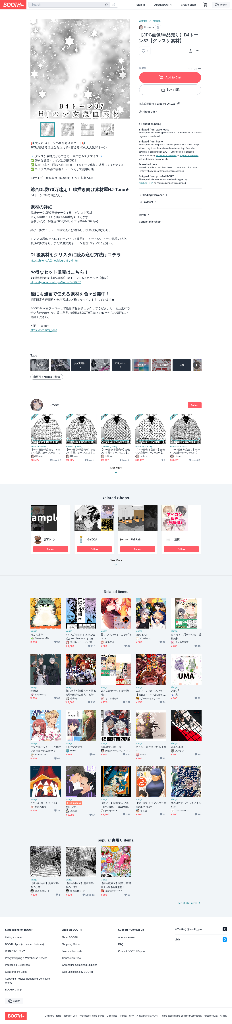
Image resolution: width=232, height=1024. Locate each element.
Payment (147, 201)
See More (116, 563)
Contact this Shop (150, 221)
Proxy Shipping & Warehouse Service (26, 958)
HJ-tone (52, 405)
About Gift (148, 111)
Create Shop (188, 4)
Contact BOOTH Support (132, 951)
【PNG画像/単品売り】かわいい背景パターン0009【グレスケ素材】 (185, 451)
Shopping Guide (71, 944)
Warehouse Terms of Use (92, 1016)
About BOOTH (162, 4)
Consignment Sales (16, 971)
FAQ (120, 944)
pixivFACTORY (146, 183)
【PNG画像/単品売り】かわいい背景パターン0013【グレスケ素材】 (46, 451)
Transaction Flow (71, 958)
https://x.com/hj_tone (43, 330)
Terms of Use (70, 1016)
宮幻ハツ (49, 539)
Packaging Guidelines (17, 964)
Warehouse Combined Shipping (79, 964)
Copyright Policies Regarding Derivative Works (27, 980)
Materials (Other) (39, 446)
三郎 (177, 539)
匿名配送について (15, 951)
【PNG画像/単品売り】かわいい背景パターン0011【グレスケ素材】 (115, 451)
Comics (143, 20)
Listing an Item (13, 937)
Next (127, 69)
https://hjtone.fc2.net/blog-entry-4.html (54, 260)
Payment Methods (72, 951)
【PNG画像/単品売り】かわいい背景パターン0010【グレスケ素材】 (150, 451)
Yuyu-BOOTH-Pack (189, 155)
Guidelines (112, 1016)
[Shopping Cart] (205, 4)
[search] (106, 4)
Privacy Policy (127, 1016)
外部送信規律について (147, 1016)
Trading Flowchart (153, 195)
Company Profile (53, 1016)
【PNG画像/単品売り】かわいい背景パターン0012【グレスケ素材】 (80, 451)
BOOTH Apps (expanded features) (24, 944)
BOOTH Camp (13, 989)
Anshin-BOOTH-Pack (166, 155)
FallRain (136, 539)
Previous (33, 69)
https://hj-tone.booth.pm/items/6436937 (55, 282)
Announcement (126, 937)
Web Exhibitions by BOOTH (77, 971)
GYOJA (92, 539)
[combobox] (69, 5)
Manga (157, 20)
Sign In (140, 4)
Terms (142, 214)
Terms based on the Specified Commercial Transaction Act (189, 1016)
